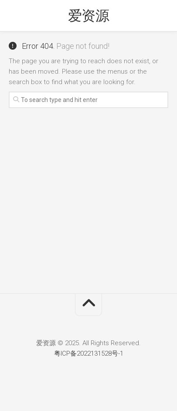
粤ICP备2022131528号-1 (88, 353)
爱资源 (88, 15)
